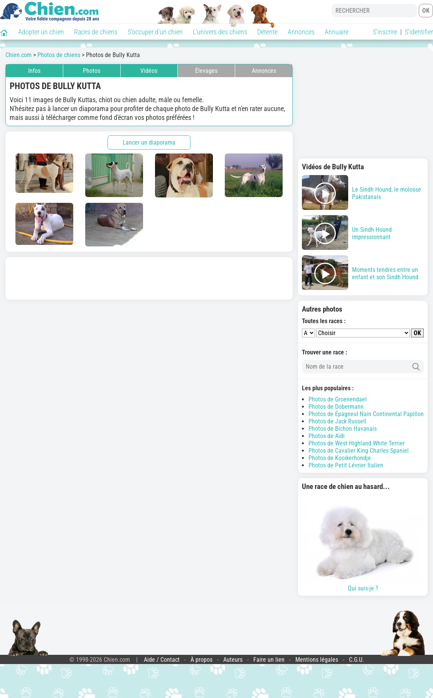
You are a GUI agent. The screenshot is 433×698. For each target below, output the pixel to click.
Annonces (301, 32)
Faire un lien (269, 659)
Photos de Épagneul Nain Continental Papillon (366, 414)
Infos (34, 70)
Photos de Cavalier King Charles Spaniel (358, 450)
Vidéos (148, 70)
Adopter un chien (41, 32)
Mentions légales (316, 659)
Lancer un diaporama (149, 142)
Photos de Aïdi (326, 436)
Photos (91, 70)
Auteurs (233, 659)
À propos (201, 659)
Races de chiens (96, 32)
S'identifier (419, 32)
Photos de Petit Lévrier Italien (345, 465)
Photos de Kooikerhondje (339, 458)
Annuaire (337, 32)
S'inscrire (385, 32)
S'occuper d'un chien (155, 32)
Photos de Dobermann (336, 406)
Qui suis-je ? (363, 543)
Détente (267, 32)
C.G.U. (356, 659)
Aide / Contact (162, 659)
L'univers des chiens (220, 32)
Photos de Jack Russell (337, 421)
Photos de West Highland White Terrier (356, 443)
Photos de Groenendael (337, 399)
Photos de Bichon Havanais (342, 428)
